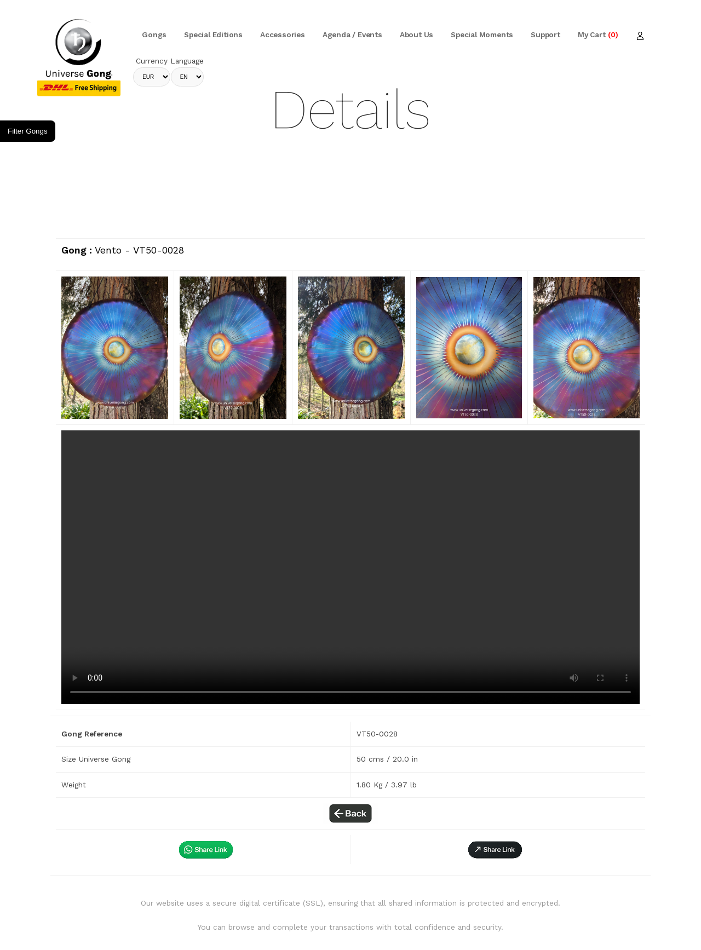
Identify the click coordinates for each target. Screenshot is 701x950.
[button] (495, 849)
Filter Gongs (28, 131)
